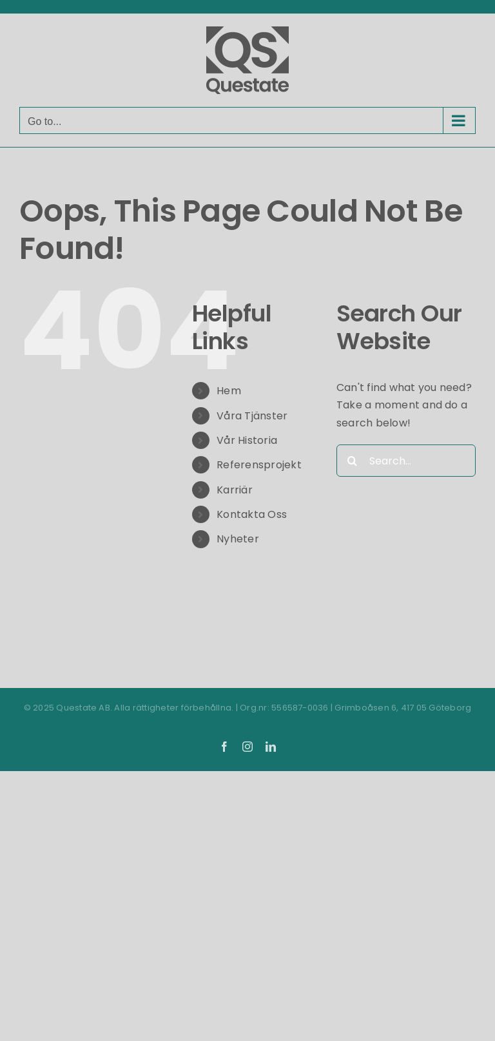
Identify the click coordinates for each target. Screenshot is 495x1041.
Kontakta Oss (252, 514)
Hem (229, 390)
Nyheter (238, 538)
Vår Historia (247, 440)
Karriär (235, 489)
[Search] (352, 460)
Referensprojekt (259, 464)
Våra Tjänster (252, 415)
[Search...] (406, 460)
